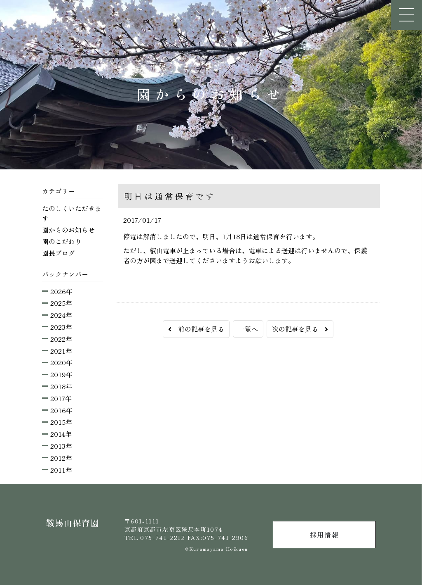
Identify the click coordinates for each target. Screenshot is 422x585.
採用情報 (324, 535)
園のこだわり (62, 241)
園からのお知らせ (68, 230)
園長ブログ (58, 253)
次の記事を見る (300, 329)
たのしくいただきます (71, 213)
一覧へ (248, 329)
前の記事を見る (196, 329)
